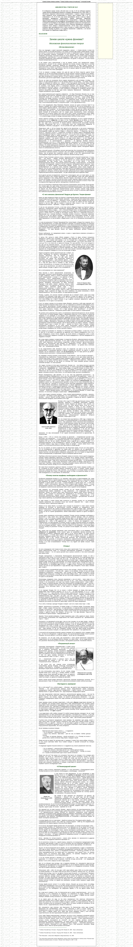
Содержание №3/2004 (86, 1)
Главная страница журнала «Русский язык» (70, 1)
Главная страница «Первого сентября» (51, 1)
